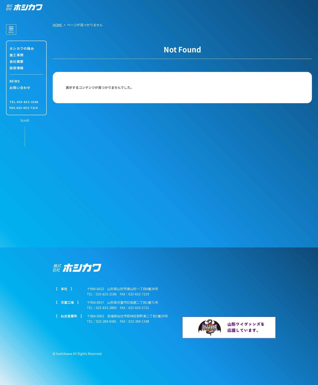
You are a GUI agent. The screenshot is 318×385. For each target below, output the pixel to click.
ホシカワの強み (22, 48)
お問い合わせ (20, 87)
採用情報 (17, 67)
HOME (57, 24)
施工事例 (17, 54)
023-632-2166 (27, 102)
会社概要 (17, 61)
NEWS (15, 81)
